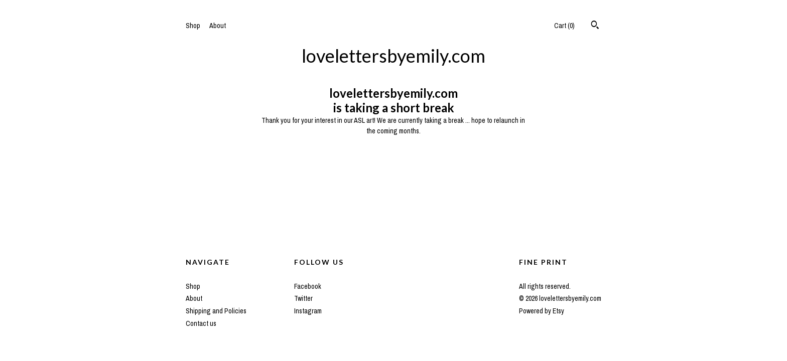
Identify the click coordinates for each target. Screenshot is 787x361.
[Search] (595, 26)
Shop (193, 25)
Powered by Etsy (541, 310)
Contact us (201, 323)
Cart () (564, 25)
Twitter (303, 298)
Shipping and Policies (216, 310)
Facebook (307, 286)
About (217, 25)
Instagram (308, 310)
